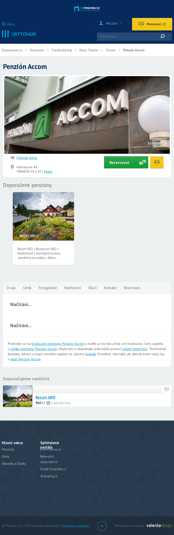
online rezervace (134, 349)
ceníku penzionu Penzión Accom (33, 349)
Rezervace (132, 287)
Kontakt (110, 287)
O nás (11, 287)
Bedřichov (46, 236)
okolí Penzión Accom (25, 359)
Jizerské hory (62, 403)
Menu (11, 24)
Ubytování (24, 34)
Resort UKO (27, 236)
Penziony (8, 449)
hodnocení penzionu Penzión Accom (57, 343)
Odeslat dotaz (26, 157)
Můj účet (112, 23)
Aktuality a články (14, 464)
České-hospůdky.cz (53, 469)
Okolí (92, 287)
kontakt (90, 354)
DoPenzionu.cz (50, 449)
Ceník (27, 287)
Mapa (48, 171)
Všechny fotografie (155, 141)
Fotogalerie (48, 287)
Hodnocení (72, 287)
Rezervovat (119, 162)
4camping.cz (48, 476)
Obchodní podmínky (76, 525)
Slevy (5, 456)
